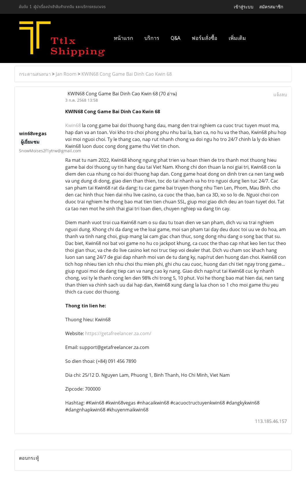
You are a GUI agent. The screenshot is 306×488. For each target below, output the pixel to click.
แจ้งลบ (280, 94)
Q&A (175, 38)
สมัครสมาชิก (271, 7)
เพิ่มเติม (237, 38)
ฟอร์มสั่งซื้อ (204, 38)
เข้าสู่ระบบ (243, 7)
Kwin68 (73, 125)
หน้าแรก (123, 38)
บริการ (151, 38)
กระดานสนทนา (35, 74)
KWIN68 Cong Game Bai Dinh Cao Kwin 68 (126, 74)
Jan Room (66, 74)
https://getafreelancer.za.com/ (118, 333)
